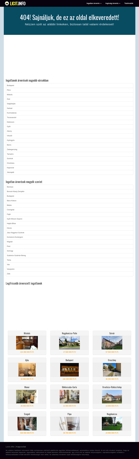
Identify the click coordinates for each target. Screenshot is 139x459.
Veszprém (11, 269)
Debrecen (10, 122)
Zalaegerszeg (12, 149)
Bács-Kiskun (11, 201)
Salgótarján (11, 104)
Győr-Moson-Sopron (14, 219)
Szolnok (10, 158)
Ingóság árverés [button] (113, 3)
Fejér (9, 214)
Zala (8, 274)
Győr (9, 126)
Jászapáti (10, 172)
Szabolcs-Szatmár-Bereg (16, 255)
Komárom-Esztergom (15, 237)
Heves (9, 228)
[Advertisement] (69, 57)
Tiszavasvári (11, 117)
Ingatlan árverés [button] (94, 3)
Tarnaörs (10, 154)
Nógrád (9, 242)
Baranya (10, 187)
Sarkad (9, 108)
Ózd (8, 99)
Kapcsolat (21, 447)
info (17, 3)
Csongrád (10, 210)
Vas (8, 264)
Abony (9, 131)
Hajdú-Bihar (11, 223)
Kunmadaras (12, 113)
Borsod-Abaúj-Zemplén (15, 191)
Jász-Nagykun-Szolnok (15, 233)
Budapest (10, 85)
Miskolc (10, 95)
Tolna (9, 260)
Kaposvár (10, 168)
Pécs (9, 90)
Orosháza (10, 163)
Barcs (9, 145)
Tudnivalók (128, 3)
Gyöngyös (11, 140)
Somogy (10, 251)
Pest (8, 246)
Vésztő (9, 136)
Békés (9, 205)
